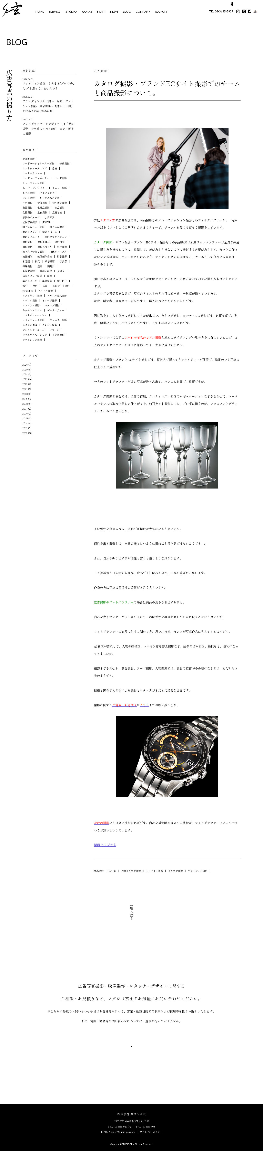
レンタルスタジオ (49, 197)
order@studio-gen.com (123, 1144)
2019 (25, 398)
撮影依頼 (27, 241)
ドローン (54, 330)
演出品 (63, 261)
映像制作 (27, 256)
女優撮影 (27, 212)
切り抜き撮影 (59, 202)
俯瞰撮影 (64, 163)
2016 (25, 413)
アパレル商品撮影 (57, 295)
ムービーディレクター (34, 188)
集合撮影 (47, 281)
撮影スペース (49, 232)
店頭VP (46, 222)
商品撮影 (99, 870)
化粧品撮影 (43, 207)
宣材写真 (57, 212)
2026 (25, 364)
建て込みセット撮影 (33, 227)
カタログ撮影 (175, 870)
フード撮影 (60, 178)
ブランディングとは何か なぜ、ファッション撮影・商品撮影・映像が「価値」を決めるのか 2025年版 (48, 104)
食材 (34, 285)
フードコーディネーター (35, 178)
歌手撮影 (50, 261)
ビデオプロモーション (34, 334)
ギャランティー (55, 310)
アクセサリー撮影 (32, 295)
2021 (25, 389)
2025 (25, 369)
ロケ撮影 (27, 202)
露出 (24, 285)
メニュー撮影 (59, 188)
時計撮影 (62, 256)
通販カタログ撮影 (131, 870)
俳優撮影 (42, 202)
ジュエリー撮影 (58, 320)
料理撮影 (62, 246)
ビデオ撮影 (58, 334)
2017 (25, 408)
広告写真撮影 (29, 222)
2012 (25, 433)
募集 (54, 168)
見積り (60, 271)
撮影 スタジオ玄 (105, 845)
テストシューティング (34, 168)
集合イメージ (29, 281)
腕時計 (51, 266)
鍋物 (49, 276)
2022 (25, 384)
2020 (25, 394)
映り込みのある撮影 (33, 251)
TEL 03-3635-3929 (221, 11)
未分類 (112, 870)
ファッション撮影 (198, 870)
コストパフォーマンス (34, 315)
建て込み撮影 (57, 227)
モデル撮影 (28, 193)
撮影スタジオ (29, 232)
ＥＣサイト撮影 (154, 870)
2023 (25, 379)
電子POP (62, 281)
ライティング (47, 193)
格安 (37, 261)
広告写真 (49, 217)
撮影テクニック (31, 237)
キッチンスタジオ (32, 310)
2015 (25, 418)
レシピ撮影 (28, 197)
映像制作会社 (44, 256)
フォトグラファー (32, 173)
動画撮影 (27, 207)
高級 (44, 285)
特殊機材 (27, 266)
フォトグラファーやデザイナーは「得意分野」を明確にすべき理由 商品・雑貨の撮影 (48, 126)
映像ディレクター (59, 251)
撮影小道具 (43, 241)
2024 (25, 374)
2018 (25, 403)
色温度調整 (28, 271)
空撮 (39, 266)
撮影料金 (59, 241)
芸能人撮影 (46, 271)
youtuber (27, 290)
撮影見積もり (44, 246)
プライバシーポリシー (151, 1144)
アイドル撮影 (45, 290)
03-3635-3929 (121, 1139)
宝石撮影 (42, 212)
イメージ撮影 (49, 300)
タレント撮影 (49, 325)
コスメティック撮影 (33, 320)
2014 (25, 423)
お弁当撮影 (28, 158)
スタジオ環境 (29, 325)
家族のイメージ (31, 217)
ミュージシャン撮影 (33, 183)
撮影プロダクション (56, 237)
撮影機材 (27, 246)
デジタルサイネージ (33, 330)
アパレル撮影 (29, 300)
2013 (25, 428)
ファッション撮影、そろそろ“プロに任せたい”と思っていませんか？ (48, 84)
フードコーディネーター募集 (38, 163)
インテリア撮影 (31, 305)
